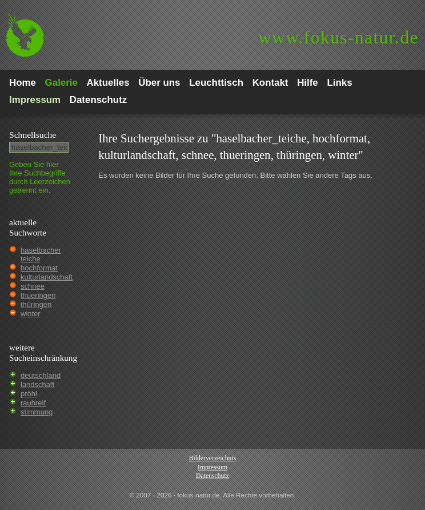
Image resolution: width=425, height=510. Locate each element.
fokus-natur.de (338, 37)
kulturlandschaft (47, 277)
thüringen (36, 304)
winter (31, 313)
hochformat (39, 268)
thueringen (38, 295)
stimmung (37, 412)
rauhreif (33, 403)
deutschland (41, 375)
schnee (33, 286)
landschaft (37, 384)
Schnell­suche (32, 135)
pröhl (29, 393)
